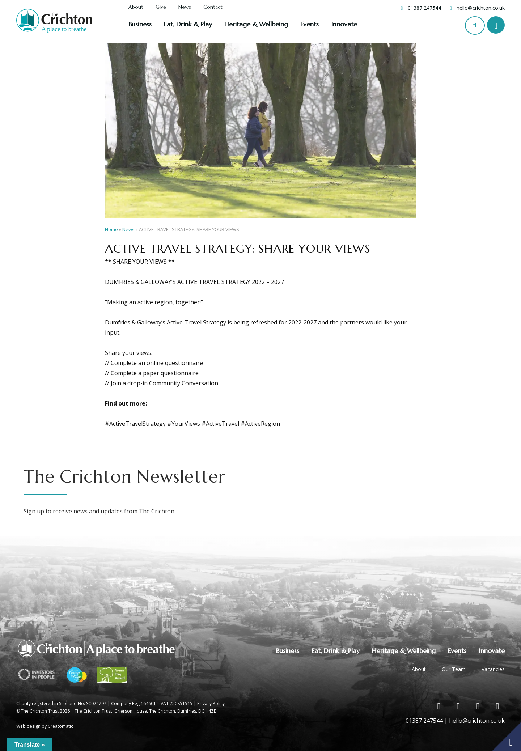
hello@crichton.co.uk (481, 7)
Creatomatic (60, 726)
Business (140, 24)
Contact (213, 7)
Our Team (454, 669)
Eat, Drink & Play (188, 24)
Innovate (344, 24)
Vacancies (493, 669)
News (184, 7)
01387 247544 (424, 7)
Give (161, 7)
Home (111, 229)
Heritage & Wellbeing (256, 24)
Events (309, 24)
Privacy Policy (211, 703)
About (135, 7)
